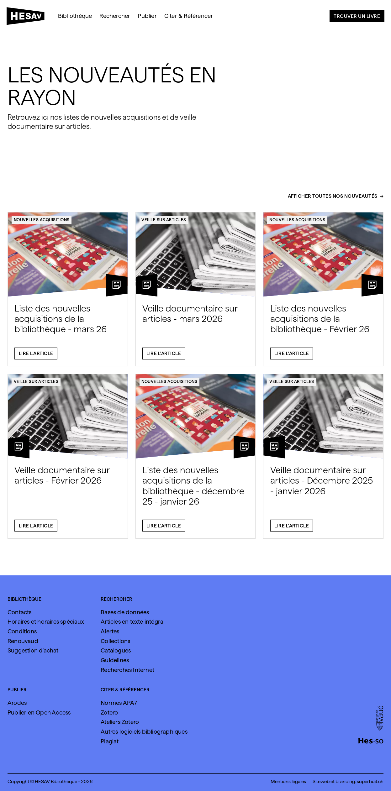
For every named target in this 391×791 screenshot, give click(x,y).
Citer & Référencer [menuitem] (188, 15)
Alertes (110, 631)
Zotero (109, 712)
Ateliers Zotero (120, 721)
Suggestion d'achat (33, 650)
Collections (115, 640)
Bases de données (125, 612)
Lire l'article (36, 356)
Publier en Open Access (39, 712)
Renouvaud (23, 640)
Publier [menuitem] (147, 15)
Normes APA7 (119, 702)
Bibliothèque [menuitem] (75, 15)
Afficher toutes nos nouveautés (333, 199)
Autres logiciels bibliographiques (144, 731)
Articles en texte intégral (133, 621)
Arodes (17, 702)
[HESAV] (28, 17)
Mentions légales (288, 781)
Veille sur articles (163, 222)
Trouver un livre (357, 16)
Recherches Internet (127, 669)
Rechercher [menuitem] (114, 15)
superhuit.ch (370, 781)
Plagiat (110, 741)
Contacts (20, 612)
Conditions (22, 631)
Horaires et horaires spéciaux (46, 621)
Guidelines (115, 660)
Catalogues (116, 650)
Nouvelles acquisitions (42, 222)
